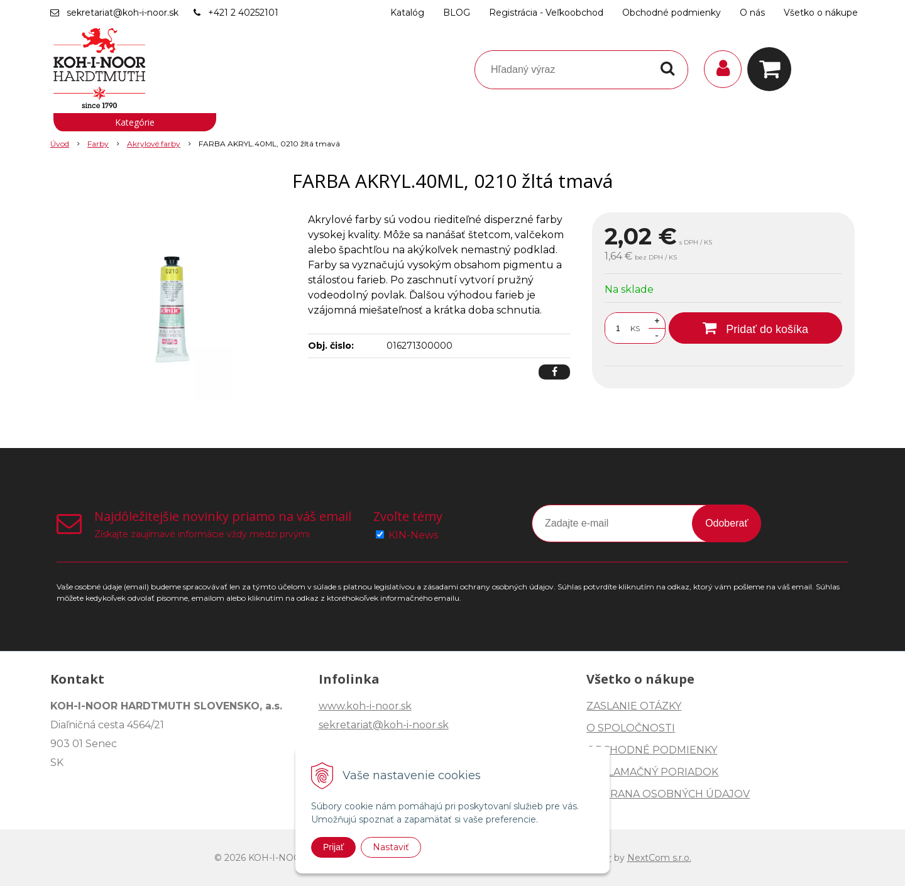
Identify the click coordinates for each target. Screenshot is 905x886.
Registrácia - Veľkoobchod (546, 12)
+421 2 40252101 (243, 12)
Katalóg (407, 12)
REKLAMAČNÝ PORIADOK (652, 772)
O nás (752, 12)
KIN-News (413, 535)
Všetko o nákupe (821, 12)
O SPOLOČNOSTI (630, 728)
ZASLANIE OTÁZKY (633, 706)
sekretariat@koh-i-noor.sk (122, 12)
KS (635, 328)
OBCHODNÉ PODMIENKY (651, 750)
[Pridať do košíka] (755, 328)
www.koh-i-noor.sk (365, 706)
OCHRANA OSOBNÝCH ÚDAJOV (668, 794)
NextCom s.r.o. (659, 857)
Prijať (333, 847)
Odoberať (726, 523)
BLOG (456, 12)
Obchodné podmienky (671, 12)
